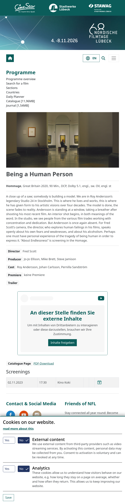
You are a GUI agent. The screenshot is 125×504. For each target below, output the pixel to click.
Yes (7, 440)
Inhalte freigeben (62, 343)
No (21, 440)
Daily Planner (15, 97)
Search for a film (17, 83)
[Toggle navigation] (114, 58)
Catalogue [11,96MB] (20, 101)
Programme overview (21, 79)
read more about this (18, 429)
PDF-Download (44, 363)
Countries (13, 92)
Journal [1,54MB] (17, 105)
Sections (12, 88)
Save (8, 497)
